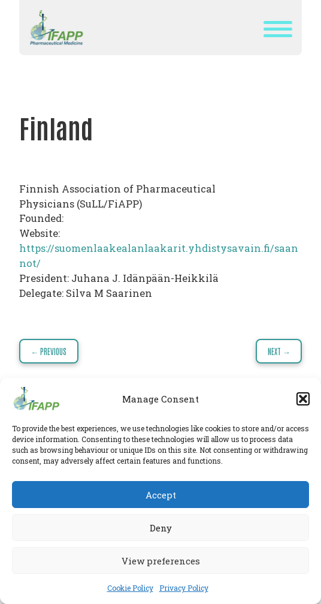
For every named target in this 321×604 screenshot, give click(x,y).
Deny (161, 528)
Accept (161, 495)
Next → (279, 351)
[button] (303, 399)
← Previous (48, 351)
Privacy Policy (183, 588)
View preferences (161, 561)
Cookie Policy (130, 588)
